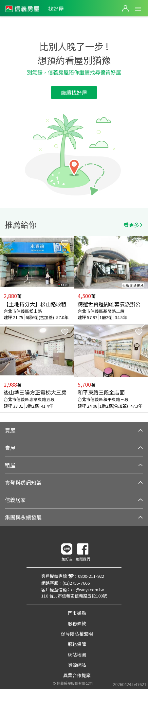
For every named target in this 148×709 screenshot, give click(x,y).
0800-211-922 (91, 576)
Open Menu (138, 9)
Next (143, 324)
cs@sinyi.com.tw (87, 589)
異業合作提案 (77, 675)
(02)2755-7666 (76, 583)
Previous (5, 324)
